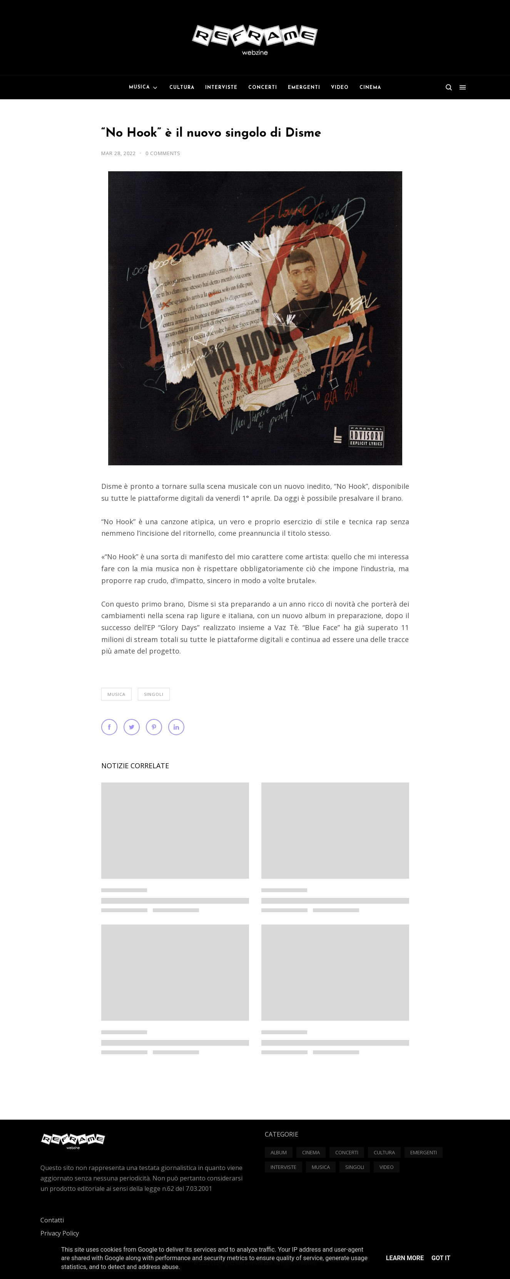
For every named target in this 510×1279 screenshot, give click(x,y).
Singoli (154, 694)
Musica (116, 694)
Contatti (52, 1220)
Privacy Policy (59, 1233)
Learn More (405, 1258)
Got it (440, 1258)
